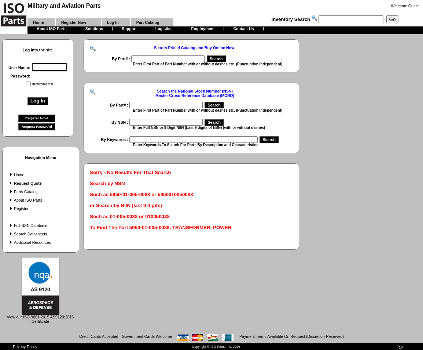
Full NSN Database (27, 225)
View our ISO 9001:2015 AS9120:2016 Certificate (40, 317)
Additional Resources (29, 242)
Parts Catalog (23, 192)
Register (18, 208)
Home (16, 175)
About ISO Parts (25, 200)
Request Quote (25, 183)
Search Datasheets (27, 234)
